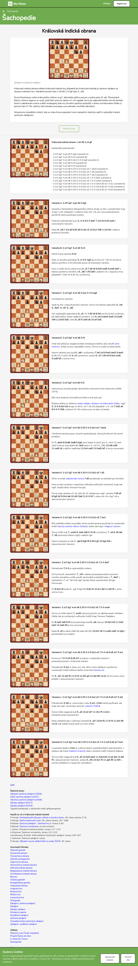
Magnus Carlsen (112, 526)
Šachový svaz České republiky (24, 933)
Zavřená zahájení (18, 918)
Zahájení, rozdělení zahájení (23, 924)
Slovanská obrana (18, 853)
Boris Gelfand (80, 526)
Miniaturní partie (18, 912)
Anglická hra (16, 888)
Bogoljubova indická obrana (23, 870)
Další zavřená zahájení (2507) (24, 796)
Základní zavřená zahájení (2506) (26, 793)
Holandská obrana (19, 885)
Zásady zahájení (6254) (21, 805)
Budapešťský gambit (20, 882)
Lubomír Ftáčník (92, 706)
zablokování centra (75, 478)
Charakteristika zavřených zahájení (26, 921)
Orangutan (15, 900)
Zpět (12, 784)
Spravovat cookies (110, 958)
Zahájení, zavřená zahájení (22, 903)
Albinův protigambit (20, 859)
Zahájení (14, 906)
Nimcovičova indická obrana (23, 864)
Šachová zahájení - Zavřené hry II (35, 823)
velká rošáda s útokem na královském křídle (98, 403)
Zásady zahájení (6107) (21, 802)
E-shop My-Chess (19, 938)
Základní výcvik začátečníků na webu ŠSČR (40, 841)
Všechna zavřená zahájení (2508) (26, 799)
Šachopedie (15, 941)
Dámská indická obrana (21, 867)
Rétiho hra (15, 894)
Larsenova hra (17, 897)
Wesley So (99, 670)
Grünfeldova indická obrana (23, 873)
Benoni (13, 876)
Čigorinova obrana (19, 861)
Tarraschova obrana (19, 856)
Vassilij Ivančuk (64, 526)
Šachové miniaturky (29, 826)
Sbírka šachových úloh (30, 820)
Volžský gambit (17, 879)
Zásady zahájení (17, 909)
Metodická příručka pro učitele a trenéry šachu (42, 817)
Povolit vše (128, 958)
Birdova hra (15, 891)
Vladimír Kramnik (77, 751)
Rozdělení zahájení (19, 915)
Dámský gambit (17, 850)
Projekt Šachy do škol (20, 936)
